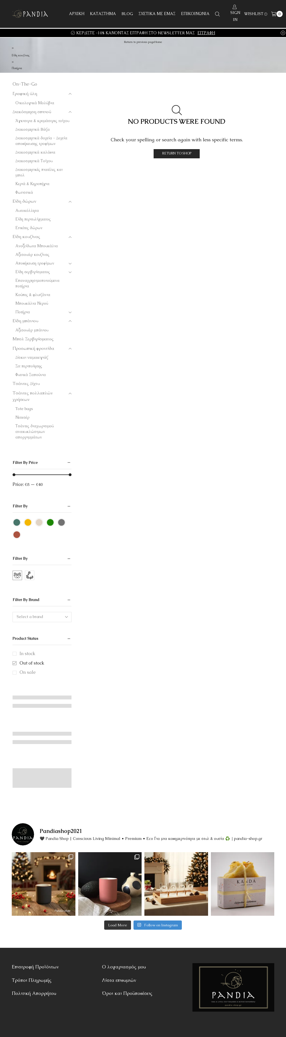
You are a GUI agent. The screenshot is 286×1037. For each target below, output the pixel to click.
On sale (28, 672)
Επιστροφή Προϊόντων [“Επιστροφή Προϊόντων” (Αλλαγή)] (35, 967)
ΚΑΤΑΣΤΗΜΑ (103, 13)
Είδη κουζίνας (20, 55)
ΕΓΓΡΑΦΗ (206, 32)
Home (158, 42)
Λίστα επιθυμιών (119, 980)
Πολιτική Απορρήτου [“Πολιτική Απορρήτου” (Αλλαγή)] (34, 993)
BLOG (127, 13)
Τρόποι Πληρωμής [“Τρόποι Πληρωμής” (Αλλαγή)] (31, 980)
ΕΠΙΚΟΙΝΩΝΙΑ (195, 13)
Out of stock (32, 663)
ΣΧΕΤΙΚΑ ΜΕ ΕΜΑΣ (157, 13)
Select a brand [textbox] (30, 616)
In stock (27, 653)
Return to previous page (139, 42)
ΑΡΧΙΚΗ (76, 13)
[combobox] (42, 617)
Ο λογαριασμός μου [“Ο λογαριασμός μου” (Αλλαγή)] (124, 967)
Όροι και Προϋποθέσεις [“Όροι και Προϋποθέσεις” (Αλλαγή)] (127, 993)
